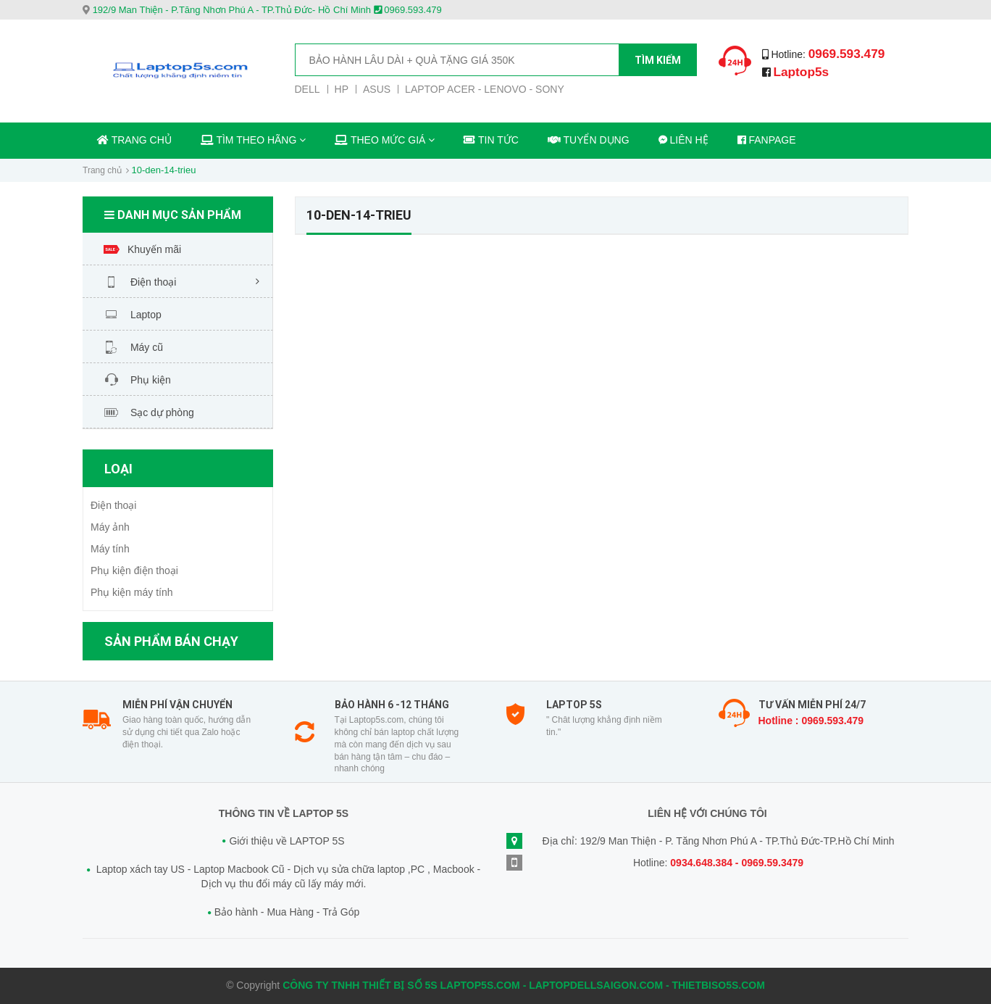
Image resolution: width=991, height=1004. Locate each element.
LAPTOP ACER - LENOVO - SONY (484, 89)
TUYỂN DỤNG (589, 140)
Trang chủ (102, 170)
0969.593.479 (848, 53)
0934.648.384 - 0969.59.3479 (736, 862)
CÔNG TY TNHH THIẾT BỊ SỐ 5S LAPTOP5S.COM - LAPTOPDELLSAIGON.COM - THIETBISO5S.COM (524, 985)
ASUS (376, 89)
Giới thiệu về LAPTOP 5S (286, 841)
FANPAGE (766, 140)
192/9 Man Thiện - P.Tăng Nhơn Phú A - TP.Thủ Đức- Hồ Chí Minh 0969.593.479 (267, 9)
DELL (307, 89)
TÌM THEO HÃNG (253, 140)
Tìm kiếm (658, 60)
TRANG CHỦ (134, 140)
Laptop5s (802, 72)
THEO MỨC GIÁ (385, 140)
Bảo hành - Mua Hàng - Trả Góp (286, 912)
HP (341, 89)
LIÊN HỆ (683, 140)
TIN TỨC (491, 140)
